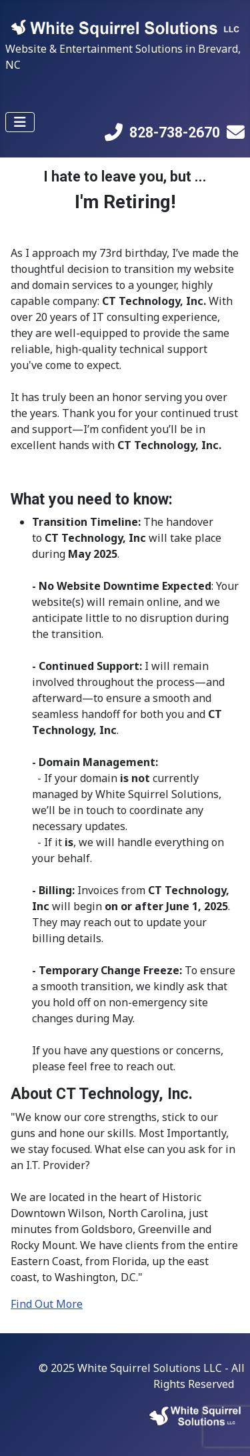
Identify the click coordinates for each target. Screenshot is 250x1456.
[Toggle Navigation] (20, 122)
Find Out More (47, 1304)
